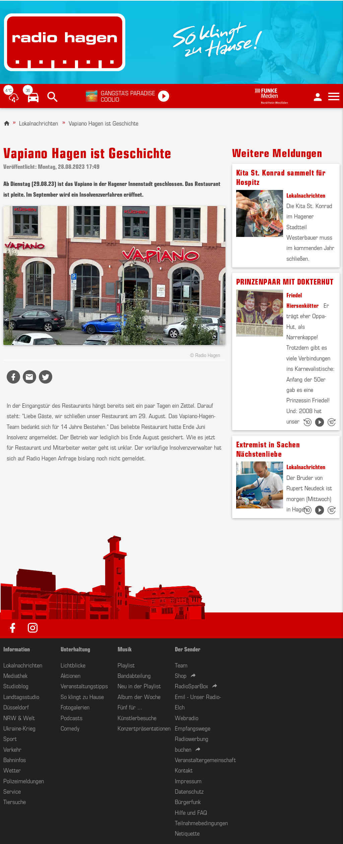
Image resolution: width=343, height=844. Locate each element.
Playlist (126, 664)
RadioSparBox (191, 685)
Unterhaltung (75, 648)
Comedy (70, 728)
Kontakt (184, 769)
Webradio (186, 717)
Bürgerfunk (188, 801)
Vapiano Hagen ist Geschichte (103, 122)
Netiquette (187, 833)
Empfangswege (192, 728)
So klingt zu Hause (82, 696)
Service (12, 791)
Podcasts (71, 717)
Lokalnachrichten (38, 122)
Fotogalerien (75, 706)
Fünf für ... (130, 706)
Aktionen (70, 675)
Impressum (188, 780)
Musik (125, 648)
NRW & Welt (19, 717)
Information (16, 648)
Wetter (12, 769)
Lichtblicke (73, 664)
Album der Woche (139, 696)
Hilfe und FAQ (191, 812)
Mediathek (15, 675)
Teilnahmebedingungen (201, 822)
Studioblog (15, 685)
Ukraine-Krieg (19, 728)
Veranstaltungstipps (84, 685)
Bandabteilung (134, 675)
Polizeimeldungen (23, 780)
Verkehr (12, 749)
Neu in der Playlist (139, 685)
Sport (10, 738)
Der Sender (187, 648)
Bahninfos (14, 759)
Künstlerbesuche (137, 717)
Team (181, 664)
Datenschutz (189, 791)
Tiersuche (14, 801)
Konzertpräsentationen (144, 728)
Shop (181, 675)
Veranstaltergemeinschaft (205, 759)
